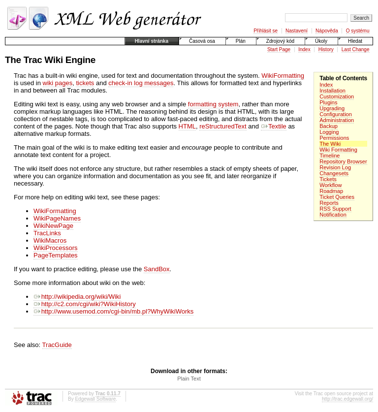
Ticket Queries (336, 197)
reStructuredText (222, 126)
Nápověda (326, 30)
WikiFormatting (282, 75)
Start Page (278, 49)
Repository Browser (343, 161)
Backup (328, 126)
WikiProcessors (55, 248)
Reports (329, 203)
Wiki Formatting (338, 150)
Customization (336, 96)
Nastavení (296, 30)
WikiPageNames (57, 218)
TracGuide (57, 345)
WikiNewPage (53, 225)
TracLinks (47, 233)
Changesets (333, 173)
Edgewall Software (95, 399)
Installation (332, 91)
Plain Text (189, 378)
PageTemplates (55, 255)
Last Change (356, 49)
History (326, 49)
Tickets (328, 179)
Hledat (355, 41)
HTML (187, 126)
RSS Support (335, 209)
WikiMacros (49, 240)
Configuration (335, 114)
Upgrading (332, 108)
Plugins (328, 102)
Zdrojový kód (280, 41)
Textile (273, 126)
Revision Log (335, 167)
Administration (336, 120)
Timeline (329, 155)
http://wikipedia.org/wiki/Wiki (77, 296)
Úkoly (321, 41)
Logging (329, 132)
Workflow (330, 185)
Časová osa (202, 41)
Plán (241, 41)
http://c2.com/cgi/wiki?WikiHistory (84, 304)
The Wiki (330, 144)
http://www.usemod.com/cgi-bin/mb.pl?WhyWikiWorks (113, 311)
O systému (358, 30)
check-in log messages (140, 83)
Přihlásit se (265, 30)
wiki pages (58, 83)
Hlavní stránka (151, 41)
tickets (85, 83)
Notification (332, 215)
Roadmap (331, 191)
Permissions (334, 138)
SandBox (157, 269)
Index (304, 49)
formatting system (213, 104)
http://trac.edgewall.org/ (347, 399)
